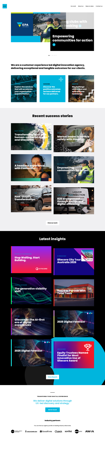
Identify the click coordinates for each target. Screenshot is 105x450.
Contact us (99, 6)
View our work (52, 223)
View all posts (52, 377)
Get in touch (52, 410)
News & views (90, 6)
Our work (73, 6)
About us (80, 6)
